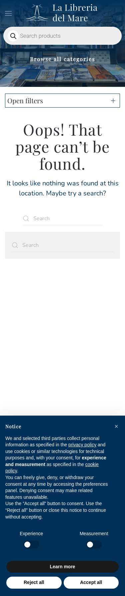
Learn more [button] (62, 566)
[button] (8, 13)
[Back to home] (62, 13)
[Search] (63, 218)
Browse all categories (62, 58)
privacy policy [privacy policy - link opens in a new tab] (82, 444)
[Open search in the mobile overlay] (62, 35)
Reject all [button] (34, 582)
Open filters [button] (25, 100)
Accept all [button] (91, 582)
